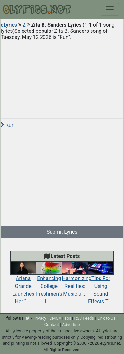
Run (7, 125)
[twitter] (28, 318)
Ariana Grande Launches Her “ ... (23, 285)
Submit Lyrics (62, 232)
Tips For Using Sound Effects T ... (101, 284)
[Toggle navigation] (110, 9)
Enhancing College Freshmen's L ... (49, 285)
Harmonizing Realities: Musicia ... (76, 281)
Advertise (71, 324)
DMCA (55, 318)
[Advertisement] (62, 77)
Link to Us (106, 318)
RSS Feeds (84, 318)
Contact (51, 324)
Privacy (39, 318)
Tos (67, 318)
